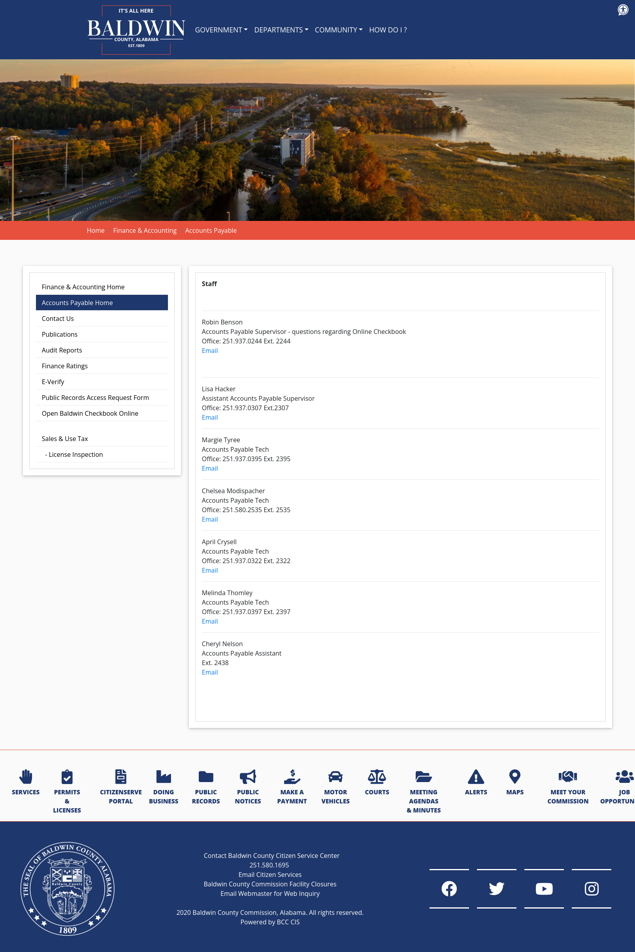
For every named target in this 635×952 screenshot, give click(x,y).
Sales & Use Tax (65, 438)
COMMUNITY (336, 29)
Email (210, 350)
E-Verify (53, 381)
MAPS (515, 783)
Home (96, 230)
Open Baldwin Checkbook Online (90, 413)
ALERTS (476, 783)
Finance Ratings (65, 366)
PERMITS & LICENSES (67, 792)
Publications (60, 334)
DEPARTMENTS (278, 29)
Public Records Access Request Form (95, 397)
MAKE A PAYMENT (292, 787)
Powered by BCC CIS (270, 922)
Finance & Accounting (145, 230)
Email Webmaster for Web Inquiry (270, 893)
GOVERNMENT (218, 29)
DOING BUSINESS (163, 787)
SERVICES (26, 783)
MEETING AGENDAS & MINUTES (424, 792)
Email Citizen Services (270, 874)
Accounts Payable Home (77, 302)
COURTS (377, 783)
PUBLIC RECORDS (206, 787)
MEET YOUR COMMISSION (567, 787)
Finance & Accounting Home (83, 287)
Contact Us (58, 318)
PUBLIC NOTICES (248, 787)
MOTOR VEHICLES (335, 787)
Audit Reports (62, 350)
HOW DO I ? (388, 29)
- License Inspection (72, 454)
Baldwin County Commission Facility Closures (270, 884)
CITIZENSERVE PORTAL (121, 787)
